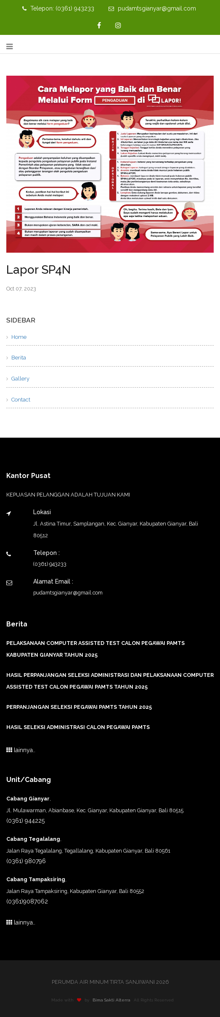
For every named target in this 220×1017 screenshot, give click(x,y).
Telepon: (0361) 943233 (58, 8)
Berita (16, 357)
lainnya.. (20, 750)
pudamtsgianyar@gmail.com (152, 8)
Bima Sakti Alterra (113, 1000)
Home (16, 337)
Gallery (17, 378)
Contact (18, 399)
